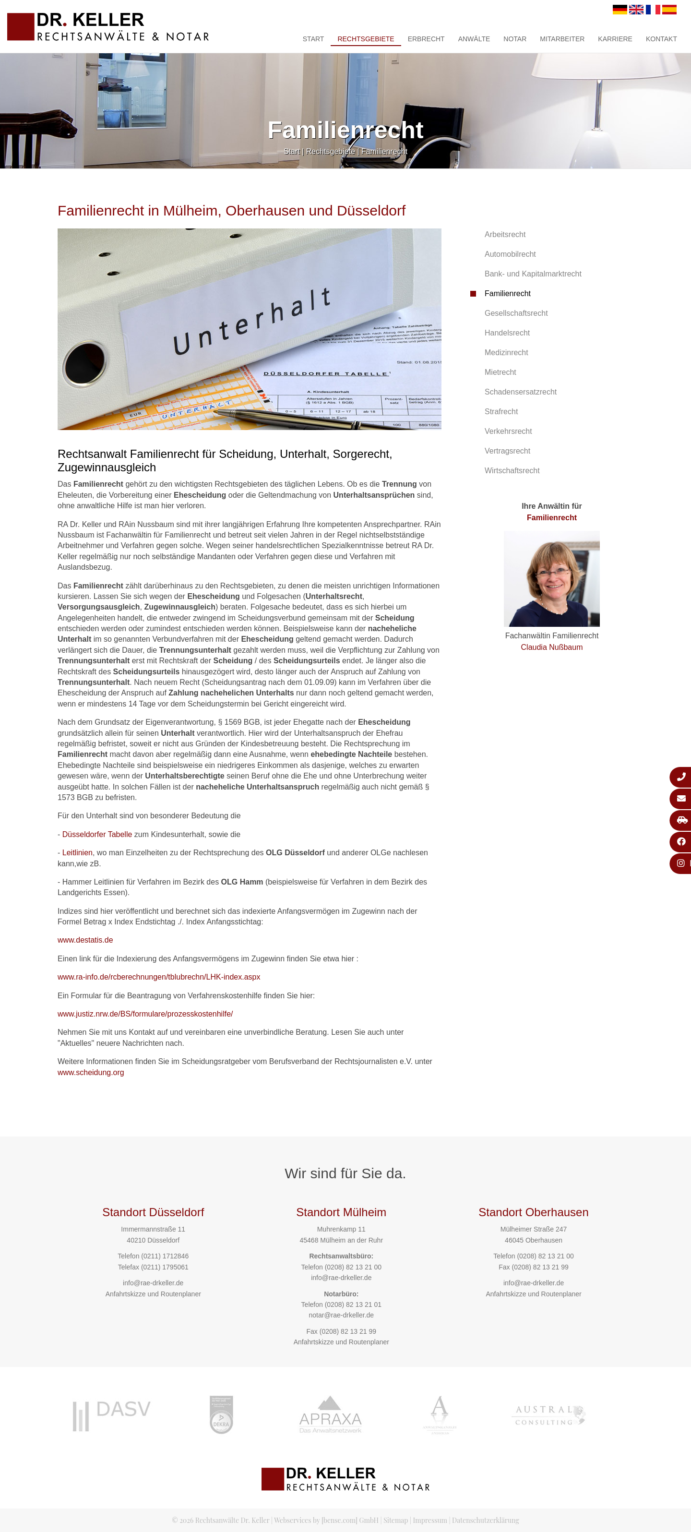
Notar (514, 39)
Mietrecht (500, 372)
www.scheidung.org (91, 1072)
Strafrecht (501, 411)
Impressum (430, 1520)
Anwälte (474, 39)
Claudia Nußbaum (552, 647)
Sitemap (395, 1520)
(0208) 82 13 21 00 (353, 1267)
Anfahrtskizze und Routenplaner (153, 1294)
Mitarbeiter (562, 39)
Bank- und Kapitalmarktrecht (533, 274)
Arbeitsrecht (505, 234)
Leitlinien (77, 853)
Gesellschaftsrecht (516, 313)
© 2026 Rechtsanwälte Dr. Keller (220, 1520)
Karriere (615, 39)
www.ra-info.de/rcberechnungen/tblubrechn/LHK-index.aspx (159, 977)
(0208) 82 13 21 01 (353, 1304)
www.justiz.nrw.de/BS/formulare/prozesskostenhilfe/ (145, 1014)
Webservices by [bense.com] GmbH (326, 1520)
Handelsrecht (507, 333)
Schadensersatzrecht (521, 392)
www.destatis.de (85, 940)
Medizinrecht (506, 352)
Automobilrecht (510, 254)
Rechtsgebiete (365, 39)
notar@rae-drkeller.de (341, 1315)
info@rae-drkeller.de (153, 1283)
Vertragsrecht (507, 451)
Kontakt (661, 39)
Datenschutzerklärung (485, 1520)
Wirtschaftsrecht (512, 471)
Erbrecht (426, 39)
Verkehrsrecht (508, 431)
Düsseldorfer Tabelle (97, 834)
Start (313, 39)
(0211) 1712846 (165, 1256)
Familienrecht (384, 151)
